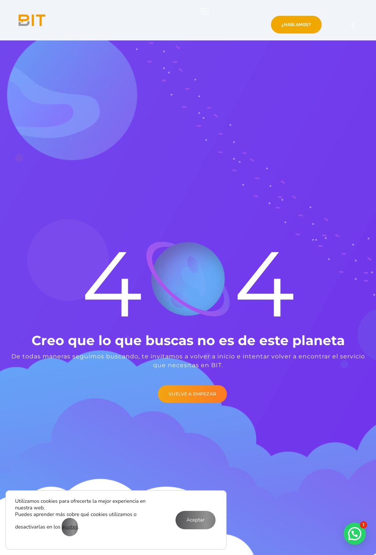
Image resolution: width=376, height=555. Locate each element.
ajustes (70, 526)
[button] (355, 534)
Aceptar (196, 519)
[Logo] (31, 20)
